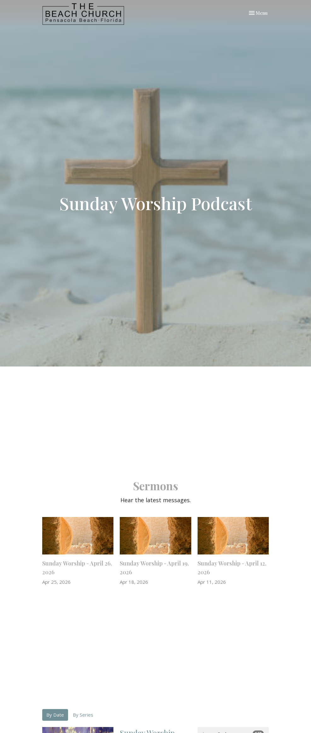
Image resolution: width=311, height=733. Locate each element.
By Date (55, 715)
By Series (83, 715)
